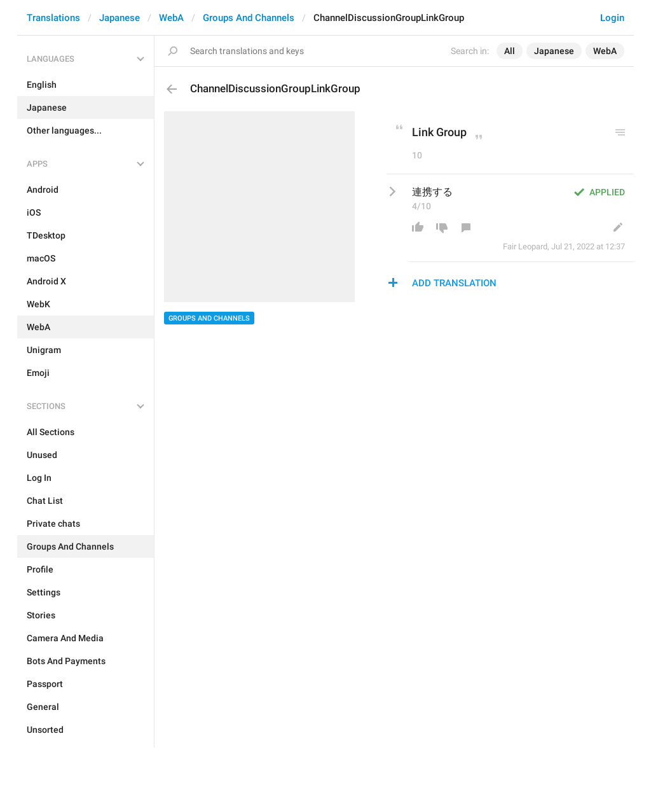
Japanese (119, 18)
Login (612, 18)
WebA (171, 18)
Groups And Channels (248, 18)
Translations (53, 18)
